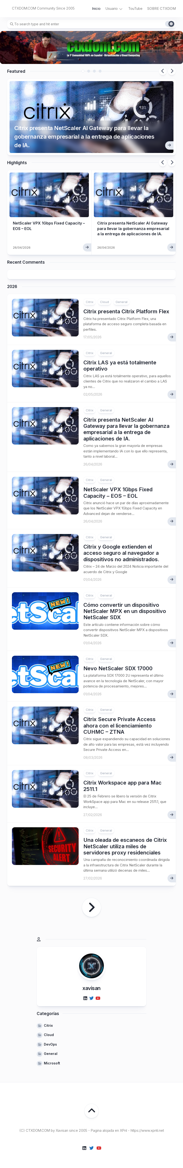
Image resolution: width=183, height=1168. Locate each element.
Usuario (111, 8)
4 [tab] (100, 71)
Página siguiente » (91, 907)
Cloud (104, 302)
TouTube (135, 8)
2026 (12, 286)
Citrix (89, 302)
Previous (163, 71)
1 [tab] (82, 71)
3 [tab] (94, 71)
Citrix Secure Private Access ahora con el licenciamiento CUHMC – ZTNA (119, 725)
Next (172, 71)
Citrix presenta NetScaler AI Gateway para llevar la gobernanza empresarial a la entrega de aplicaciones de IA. (84, 137)
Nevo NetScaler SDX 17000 (117, 668)
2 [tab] (88, 71)
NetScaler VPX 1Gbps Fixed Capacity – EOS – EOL (117, 492)
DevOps (50, 1044)
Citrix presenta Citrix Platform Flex (126, 311)
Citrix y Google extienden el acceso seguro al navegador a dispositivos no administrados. (121, 553)
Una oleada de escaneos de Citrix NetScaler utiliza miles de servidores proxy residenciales (125, 846)
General (121, 302)
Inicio (96, 8)
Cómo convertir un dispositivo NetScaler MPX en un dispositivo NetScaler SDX (124, 611)
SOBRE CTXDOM (161, 8)
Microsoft (52, 1063)
